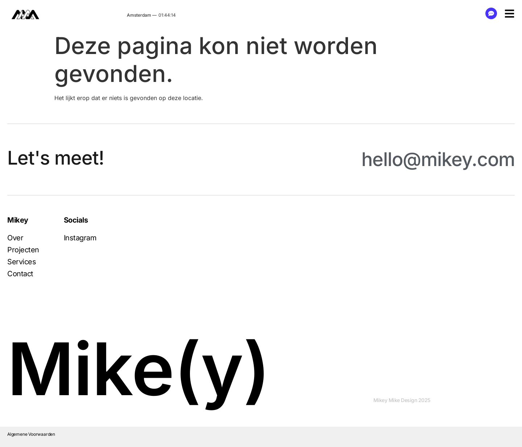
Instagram (80, 237)
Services (21, 261)
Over (15, 237)
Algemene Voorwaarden (31, 434)
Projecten (23, 249)
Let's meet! (55, 157)
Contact (20, 273)
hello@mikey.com (438, 159)
